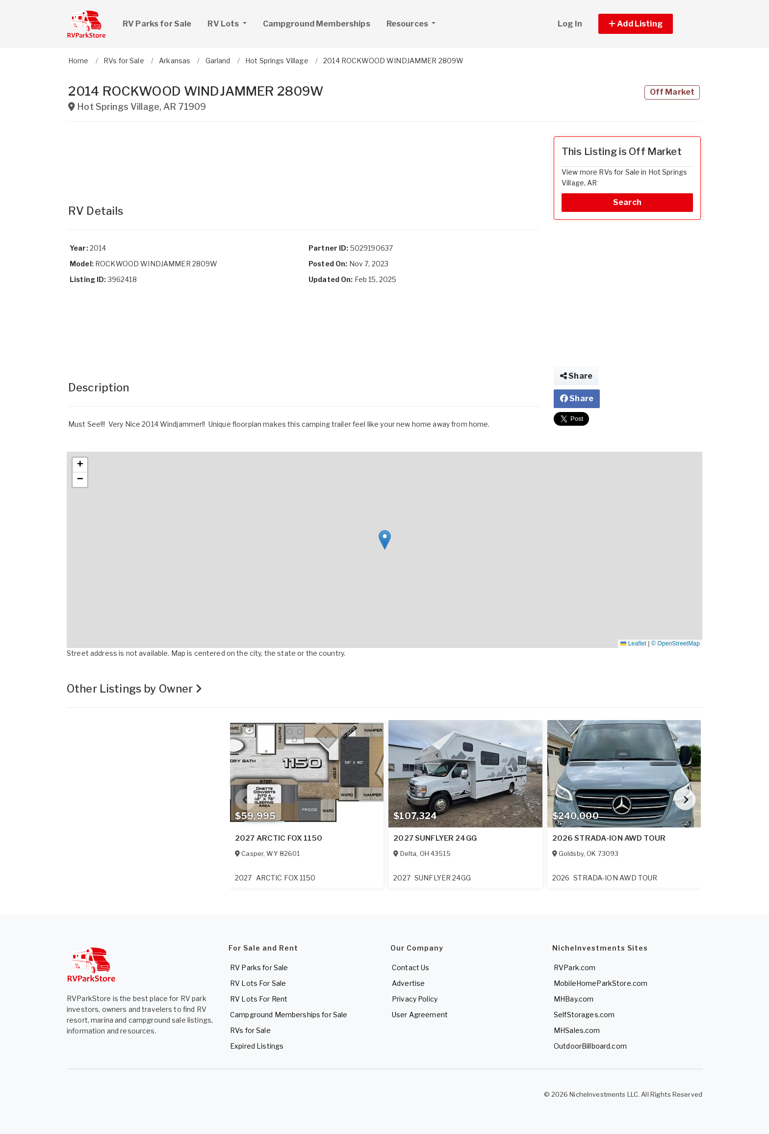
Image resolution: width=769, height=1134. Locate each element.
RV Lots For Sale (258, 983)
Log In (570, 23)
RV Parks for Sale (157, 23)
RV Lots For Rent (258, 999)
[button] (646, 23)
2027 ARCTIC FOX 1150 (278, 838)
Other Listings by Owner (135, 688)
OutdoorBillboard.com (590, 1046)
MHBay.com (573, 999)
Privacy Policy (414, 999)
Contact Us (410, 967)
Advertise (408, 983)
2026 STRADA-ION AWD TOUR (609, 838)
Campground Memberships (316, 23)
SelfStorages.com (584, 1014)
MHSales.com (577, 1030)
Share (576, 376)
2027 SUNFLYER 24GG (435, 838)
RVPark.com (574, 967)
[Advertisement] (303, 158)
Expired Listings (256, 1046)
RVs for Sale (250, 1030)
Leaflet (633, 643)
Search (627, 202)
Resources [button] (408, 23)
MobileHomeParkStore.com (600, 983)
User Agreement (420, 1014)
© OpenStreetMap (675, 643)
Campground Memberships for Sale (288, 1014)
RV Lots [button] (230, 22)
